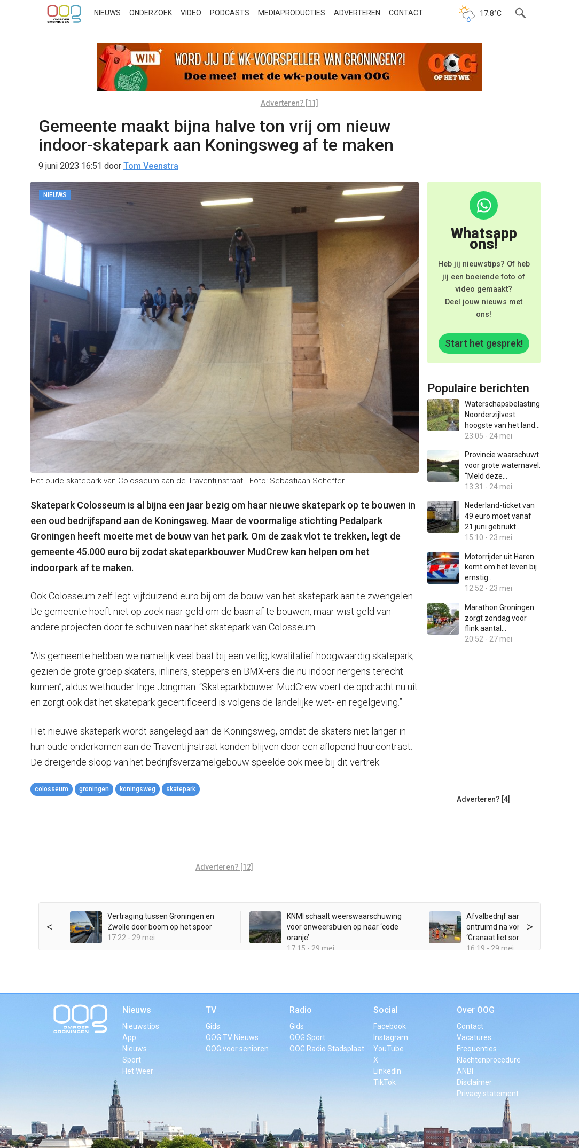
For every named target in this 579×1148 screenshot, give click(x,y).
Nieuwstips (140, 1026)
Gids (213, 1026)
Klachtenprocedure (489, 1060)
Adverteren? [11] (289, 103)
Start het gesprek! (484, 343)
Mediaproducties (291, 13)
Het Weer (137, 1071)
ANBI (465, 1071)
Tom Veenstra (150, 166)
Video (191, 13)
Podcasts (229, 13)
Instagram (390, 1037)
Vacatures (474, 1037)
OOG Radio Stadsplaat (327, 1048)
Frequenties (477, 1048)
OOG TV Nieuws (232, 1037)
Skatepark (180, 789)
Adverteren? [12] (224, 867)
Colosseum (51, 789)
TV (211, 1010)
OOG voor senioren (237, 1048)
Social (385, 1010)
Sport (131, 1060)
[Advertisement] (224, 831)
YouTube (388, 1048)
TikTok (384, 1082)
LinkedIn (387, 1071)
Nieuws (107, 13)
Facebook (389, 1026)
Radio (301, 1010)
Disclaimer (474, 1082)
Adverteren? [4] (483, 799)
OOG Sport (307, 1037)
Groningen (94, 789)
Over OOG (476, 1010)
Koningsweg (137, 789)
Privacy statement (488, 1093)
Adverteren (357, 13)
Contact (406, 13)
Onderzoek (150, 13)
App (129, 1037)
